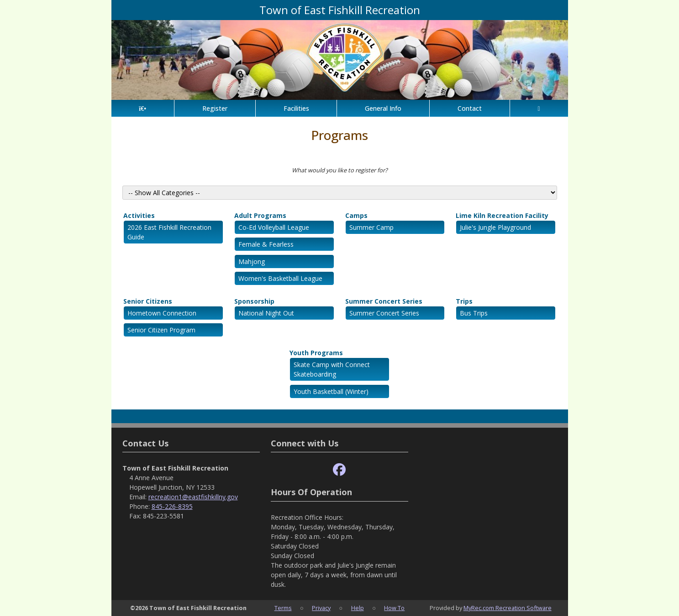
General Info (383, 108)
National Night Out (266, 313)
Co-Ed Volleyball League (273, 227)
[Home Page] (142, 108)
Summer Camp (371, 227)
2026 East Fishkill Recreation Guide (169, 232)
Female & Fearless (266, 244)
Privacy (321, 608)
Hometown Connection (161, 313)
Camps (356, 215)
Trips (464, 301)
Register (214, 108)
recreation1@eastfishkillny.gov (193, 496)
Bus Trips (474, 313)
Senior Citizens (147, 301)
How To (394, 608)
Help (357, 608)
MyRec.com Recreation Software (507, 608)
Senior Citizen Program (161, 330)
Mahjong (251, 261)
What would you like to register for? (340, 170)
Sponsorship (254, 301)
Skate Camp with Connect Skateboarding (332, 369)
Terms (283, 608)
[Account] (539, 108)
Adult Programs (260, 215)
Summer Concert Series (383, 301)
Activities (139, 215)
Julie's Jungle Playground (495, 227)
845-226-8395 (172, 506)
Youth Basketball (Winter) (331, 391)
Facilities (296, 108)
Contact (470, 108)
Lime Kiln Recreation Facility (502, 215)
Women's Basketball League (280, 278)
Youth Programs (316, 352)
